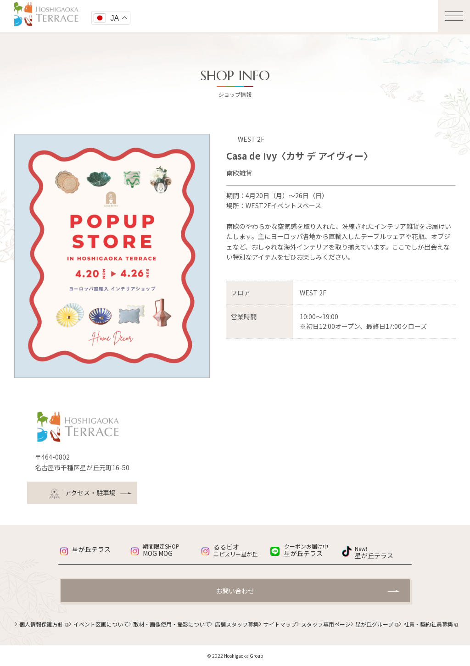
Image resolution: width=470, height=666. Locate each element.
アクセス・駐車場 (82, 494)
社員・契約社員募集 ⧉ (431, 624)
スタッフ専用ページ (326, 624)
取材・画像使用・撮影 (171, 624)
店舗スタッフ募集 (237, 624)
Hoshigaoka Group (243, 655)
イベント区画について (101, 624)
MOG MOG (171, 550)
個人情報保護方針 (44, 624)
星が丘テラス (91, 549)
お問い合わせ (235, 590)
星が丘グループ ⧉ (377, 624)
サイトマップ (280, 624)
